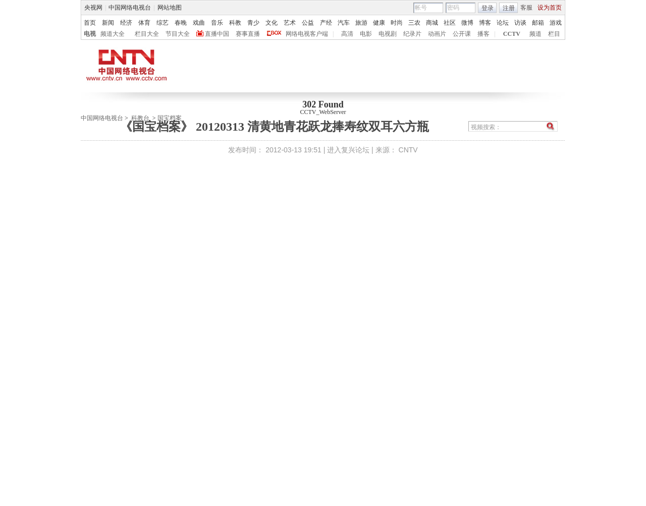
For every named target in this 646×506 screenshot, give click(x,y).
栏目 (554, 33)
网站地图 (169, 7)
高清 (347, 33)
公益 (308, 22)
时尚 (397, 22)
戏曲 (199, 22)
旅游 (361, 22)
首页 (90, 22)
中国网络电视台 (130, 7)
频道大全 (112, 33)
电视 (90, 33)
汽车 (344, 22)
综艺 (162, 22)
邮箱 (538, 22)
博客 (485, 22)
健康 (379, 22)
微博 (467, 22)
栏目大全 (147, 33)
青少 (253, 22)
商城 (432, 22)
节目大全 (178, 33)
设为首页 (549, 7)
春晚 (181, 22)
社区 (450, 22)
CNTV (408, 150)
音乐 (217, 22)
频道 (535, 33)
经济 (126, 22)
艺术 (290, 22)
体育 (144, 22)
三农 (414, 22)
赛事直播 (248, 33)
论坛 (503, 22)
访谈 (520, 22)
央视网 (93, 7)
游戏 (556, 22)
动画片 (437, 33)
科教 (235, 22)
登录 (487, 8)
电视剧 (388, 33)
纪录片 (412, 33)
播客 (483, 33)
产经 (326, 22)
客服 (526, 7)
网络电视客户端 (307, 33)
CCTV (511, 33)
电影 (366, 33)
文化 (271, 22)
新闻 (108, 22)
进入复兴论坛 (348, 150)
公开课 (462, 33)
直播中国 (217, 33)
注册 (509, 8)
